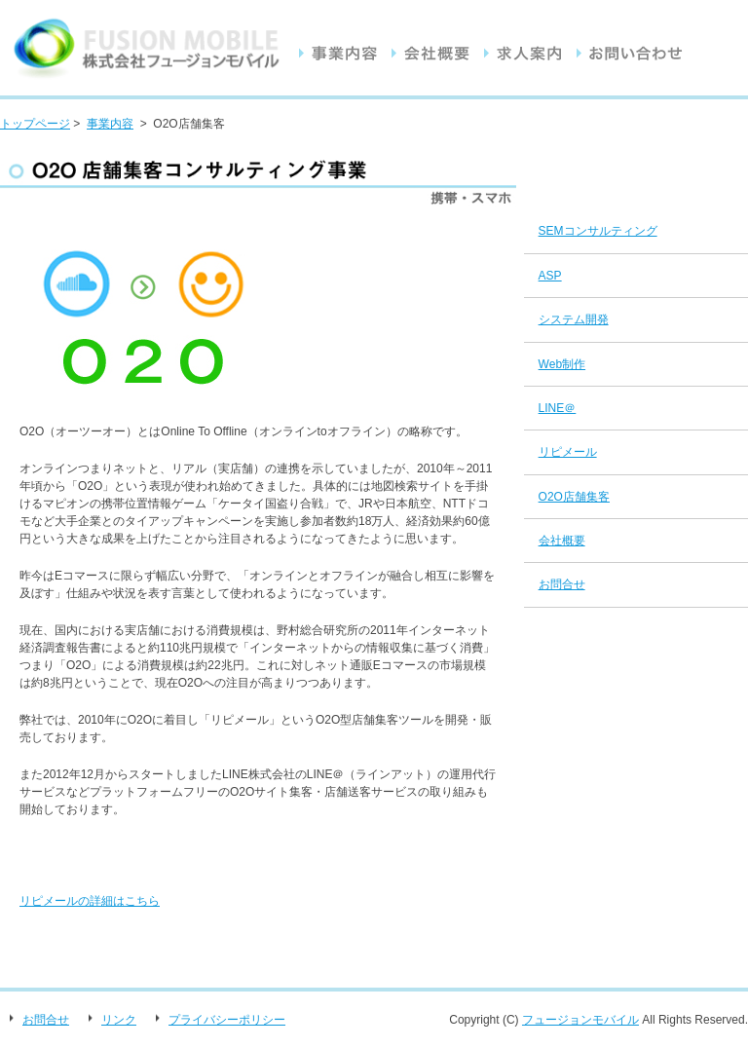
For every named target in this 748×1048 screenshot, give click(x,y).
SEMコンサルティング (598, 231)
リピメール (568, 452)
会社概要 (562, 540)
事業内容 (110, 124)
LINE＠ (558, 408)
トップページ (35, 124)
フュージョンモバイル (580, 1020)
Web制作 (562, 364)
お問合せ (562, 584)
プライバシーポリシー (226, 1020)
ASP (550, 275)
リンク (118, 1020)
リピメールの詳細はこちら (89, 901)
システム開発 (574, 319)
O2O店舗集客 (574, 497)
